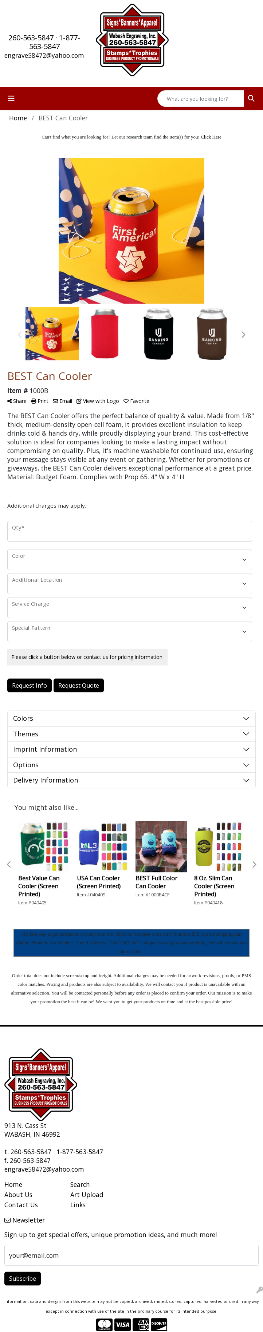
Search (80, 1184)
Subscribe (22, 1279)
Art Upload (86, 1194)
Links (78, 1204)
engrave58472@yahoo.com (44, 55)
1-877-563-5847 (55, 42)
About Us (18, 1194)
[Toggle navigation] (11, 98)
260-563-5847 (31, 38)
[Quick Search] (200, 98)
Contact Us (21, 1204)
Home (13, 1184)
